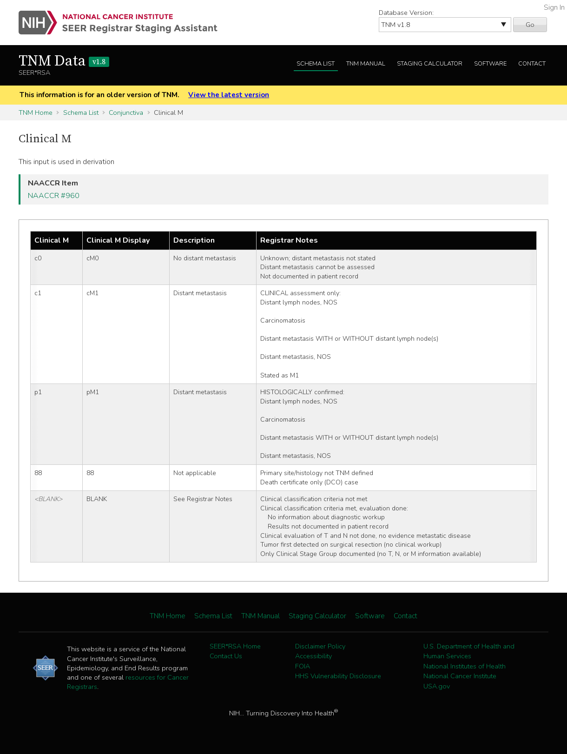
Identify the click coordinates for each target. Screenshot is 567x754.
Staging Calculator (429, 64)
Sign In (554, 7)
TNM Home (36, 112)
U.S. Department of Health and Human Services (468, 651)
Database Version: (406, 12)
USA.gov (436, 686)
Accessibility (313, 656)
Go (530, 24)
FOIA (302, 666)
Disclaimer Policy (320, 646)
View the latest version (228, 94)
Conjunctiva (126, 112)
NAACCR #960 (53, 196)
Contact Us (226, 656)
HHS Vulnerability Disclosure (338, 676)
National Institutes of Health (464, 666)
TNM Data (64, 61)
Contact (532, 64)
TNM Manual (365, 64)
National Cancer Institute (459, 676)
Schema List (316, 64)
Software (490, 64)
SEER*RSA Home (235, 646)
